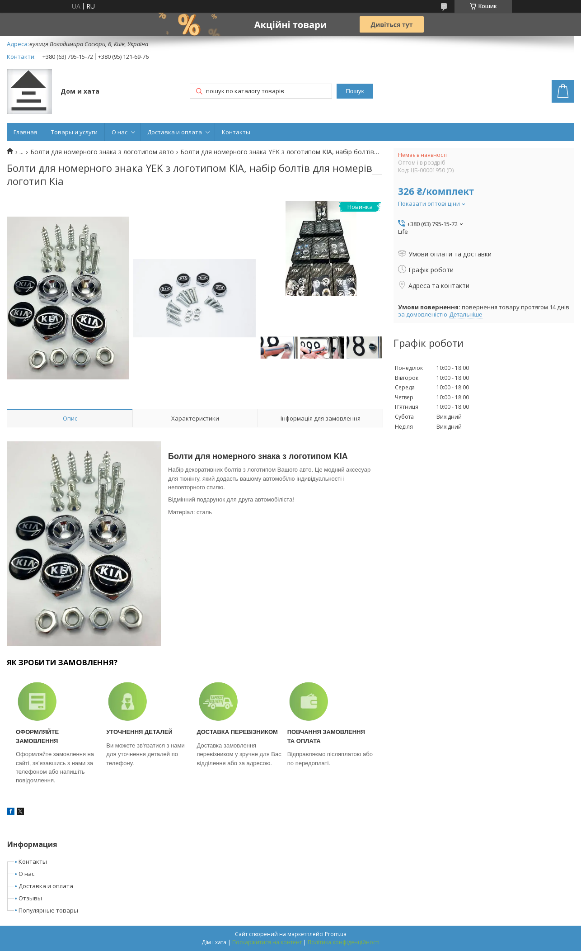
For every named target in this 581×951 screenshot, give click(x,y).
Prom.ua (336, 934)
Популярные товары (48, 910)
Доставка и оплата (174, 132)
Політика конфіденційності (344, 942)
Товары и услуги (74, 132)
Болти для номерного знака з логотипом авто (102, 152)
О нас (119, 132)
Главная (25, 132)
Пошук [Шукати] (355, 91)
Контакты (236, 132)
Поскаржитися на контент (267, 942)
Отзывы (30, 898)
